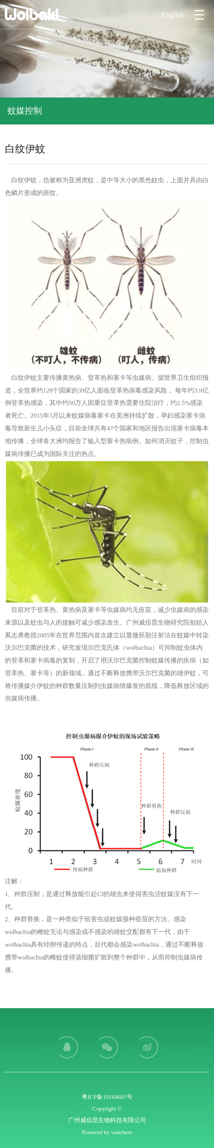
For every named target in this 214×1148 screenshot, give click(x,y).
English (173, 14)
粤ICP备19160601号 (107, 1097)
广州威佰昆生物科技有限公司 (107, 1120)
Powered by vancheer (107, 1132)
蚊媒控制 (24, 110)
